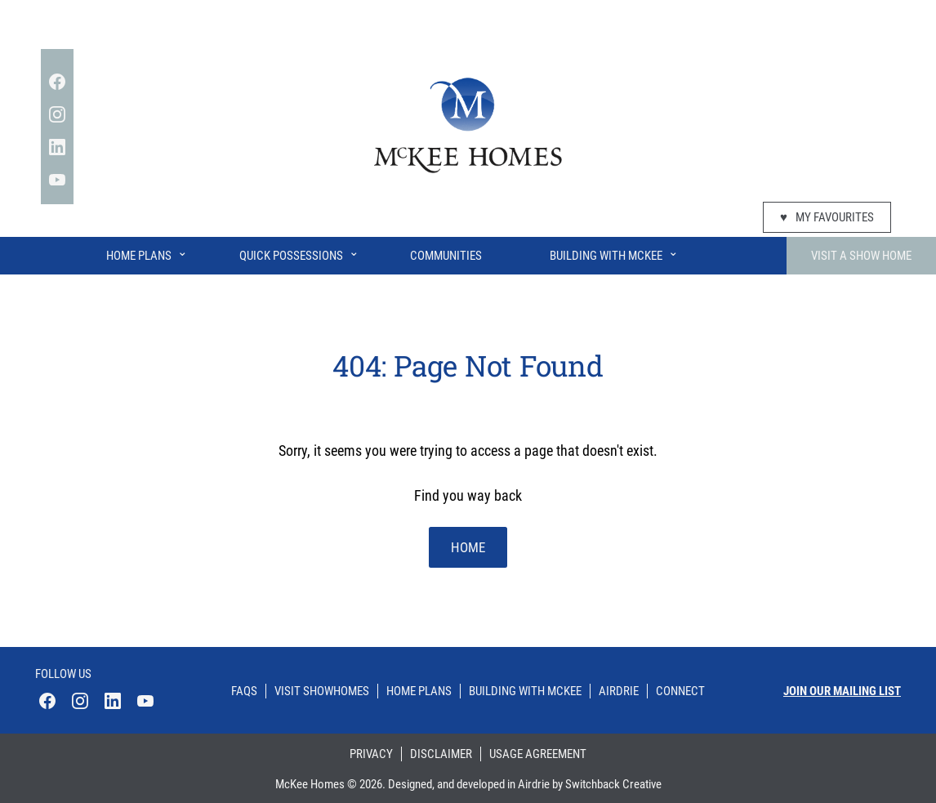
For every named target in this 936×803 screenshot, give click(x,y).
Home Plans (147, 252)
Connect (680, 691)
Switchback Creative (613, 784)
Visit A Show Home (861, 255)
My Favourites (827, 217)
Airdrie (619, 691)
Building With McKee (614, 252)
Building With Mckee (525, 691)
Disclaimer (441, 754)
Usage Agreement (537, 754)
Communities (446, 255)
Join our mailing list (842, 691)
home (468, 547)
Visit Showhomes (321, 691)
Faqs (244, 691)
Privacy (371, 754)
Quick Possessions (299, 252)
